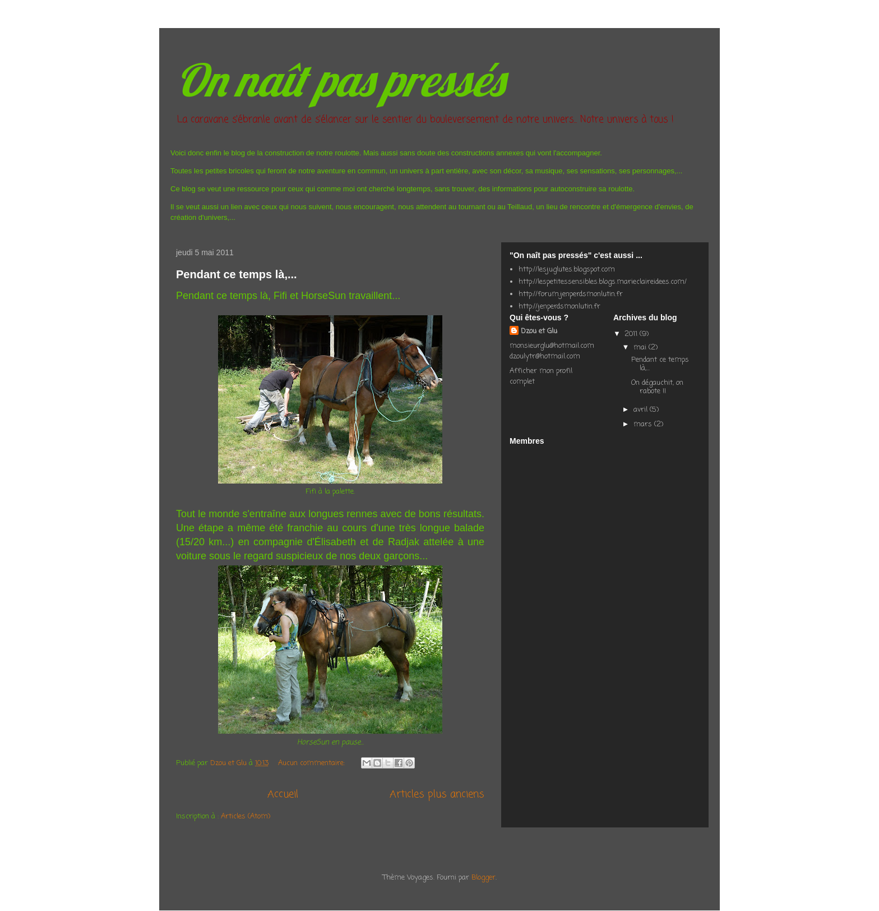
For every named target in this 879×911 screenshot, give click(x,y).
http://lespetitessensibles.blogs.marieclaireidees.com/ (603, 282)
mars (643, 424)
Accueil (282, 794)
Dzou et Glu (539, 331)
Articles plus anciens (437, 794)
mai (641, 347)
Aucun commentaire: (312, 763)
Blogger (483, 877)
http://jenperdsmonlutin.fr (559, 306)
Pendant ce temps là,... (236, 274)
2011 (632, 334)
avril (641, 409)
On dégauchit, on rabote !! (657, 387)
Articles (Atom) (245, 816)
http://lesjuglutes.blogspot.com (567, 269)
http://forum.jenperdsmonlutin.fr (571, 294)
